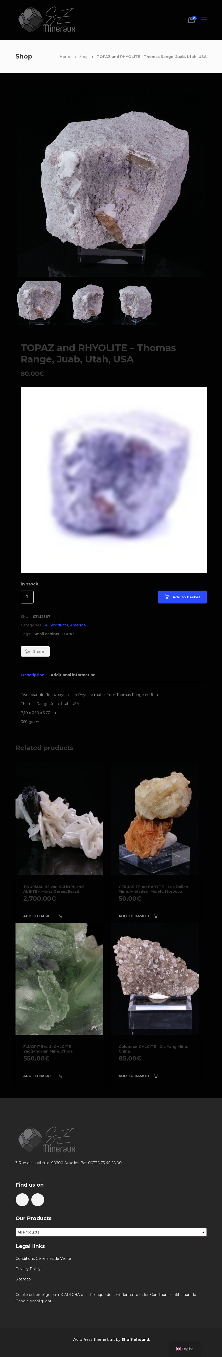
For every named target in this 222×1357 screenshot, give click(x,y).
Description (32, 675)
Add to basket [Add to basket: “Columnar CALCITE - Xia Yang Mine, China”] (134, 1076)
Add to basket (186, 597)
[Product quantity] (27, 597)
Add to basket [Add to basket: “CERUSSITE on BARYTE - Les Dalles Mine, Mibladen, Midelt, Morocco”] (134, 916)
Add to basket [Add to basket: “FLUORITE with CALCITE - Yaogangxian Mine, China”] (38, 1076)
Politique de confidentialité (114, 1294)
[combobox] (111, 1232)
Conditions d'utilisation (170, 1294)
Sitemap (23, 1279)
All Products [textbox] (111, 1232)
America (78, 625)
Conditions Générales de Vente (43, 1258)
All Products (56, 625)
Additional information (73, 675)
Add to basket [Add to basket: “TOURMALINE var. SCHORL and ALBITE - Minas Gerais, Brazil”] (38, 916)
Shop (84, 56)
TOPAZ (68, 634)
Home (65, 56)
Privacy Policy (28, 1269)
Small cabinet (47, 634)
